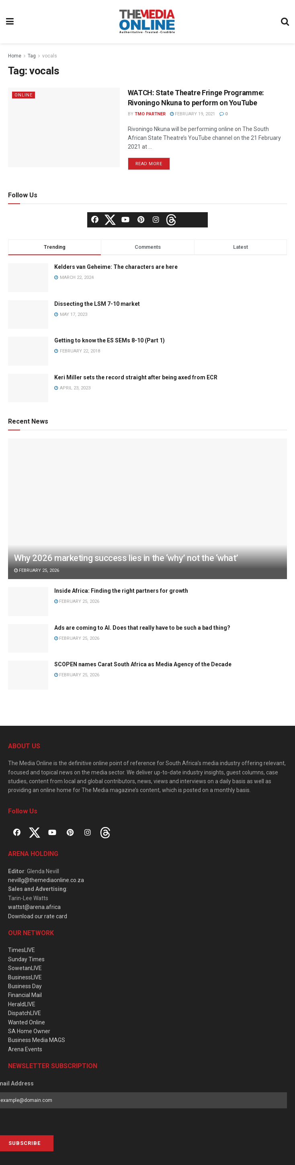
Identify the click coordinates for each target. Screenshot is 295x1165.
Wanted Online (26, 1022)
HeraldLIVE (21, 1004)
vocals (49, 56)
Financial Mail (25, 995)
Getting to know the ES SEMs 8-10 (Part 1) (109, 340)
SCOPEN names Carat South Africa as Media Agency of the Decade (142, 664)
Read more (148, 163)
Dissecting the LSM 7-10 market (97, 304)
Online (23, 95)
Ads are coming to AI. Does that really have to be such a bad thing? (142, 627)
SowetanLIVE (25, 968)
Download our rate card (37, 916)
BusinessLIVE (25, 977)
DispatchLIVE (24, 1013)
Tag (32, 56)
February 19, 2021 (192, 114)
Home (14, 56)
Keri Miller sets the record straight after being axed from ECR (135, 377)
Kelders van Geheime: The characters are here (116, 267)
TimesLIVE (21, 950)
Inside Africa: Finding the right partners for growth (121, 591)
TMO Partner (150, 114)
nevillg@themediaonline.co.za (46, 880)
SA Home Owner (29, 1031)
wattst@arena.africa (34, 907)
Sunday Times (26, 959)
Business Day (25, 986)
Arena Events (25, 1049)
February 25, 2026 (36, 570)
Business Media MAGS (36, 1040)
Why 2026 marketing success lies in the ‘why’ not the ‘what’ (126, 558)
